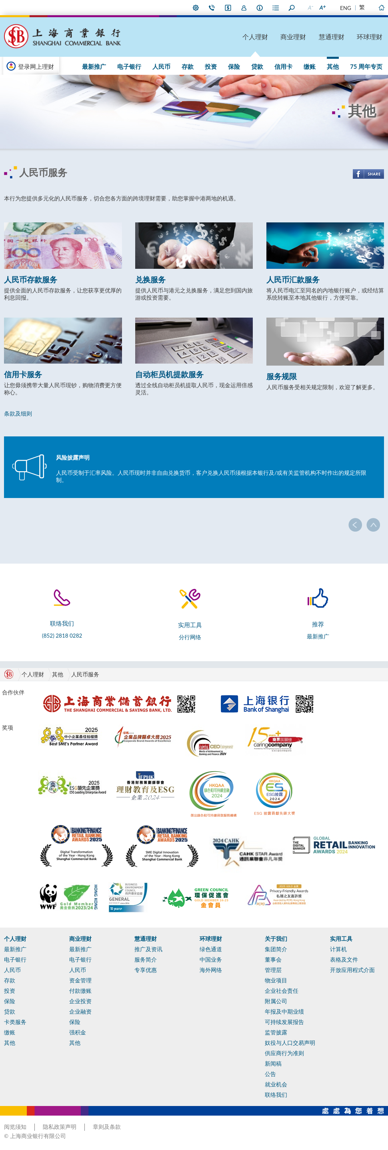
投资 (211, 66)
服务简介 (145, 959)
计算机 (338, 949)
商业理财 (293, 36)
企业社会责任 (281, 991)
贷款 (257, 66)
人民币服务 (85, 674)
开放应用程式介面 (352, 970)
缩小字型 (310, 7)
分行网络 (190, 637)
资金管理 (80, 980)
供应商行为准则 (284, 1053)
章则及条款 (107, 1127)
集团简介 (276, 949)
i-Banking (228, 7)
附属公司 (276, 1001)
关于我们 (276, 939)
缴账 (310, 66)
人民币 (161, 66)
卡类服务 (15, 1022)
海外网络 (211, 970)
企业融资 (80, 1011)
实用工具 (341, 939)
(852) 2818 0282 (62, 635)
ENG (345, 8)
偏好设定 (196, 7)
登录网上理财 (36, 66)
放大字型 (322, 7)
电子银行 (129, 66)
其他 (333, 66)
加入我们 (244, 7)
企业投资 (80, 1001)
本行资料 (260, 7)
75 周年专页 (366, 66)
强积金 (77, 1032)
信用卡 (283, 66)
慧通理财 (331, 36)
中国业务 (211, 959)
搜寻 (292, 7)
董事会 (273, 959)
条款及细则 (18, 413)
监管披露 (276, 1032)
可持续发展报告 (284, 1022)
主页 (381, 7)
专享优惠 (145, 970)
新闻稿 (273, 1063)
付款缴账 (80, 991)
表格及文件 (344, 959)
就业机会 (276, 1084)
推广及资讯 (148, 949)
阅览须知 (15, 1127)
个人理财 (255, 36)
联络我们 (212, 7)
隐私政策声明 (59, 1127)
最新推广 (94, 66)
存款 (188, 66)
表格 (276, 7)
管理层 (273, 970)
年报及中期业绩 (284, 1011)
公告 (270, 1074)
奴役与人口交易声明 (290, 1043)
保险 (234, 66)
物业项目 (276, 980)
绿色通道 (211, 949)
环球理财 (369, 36)
